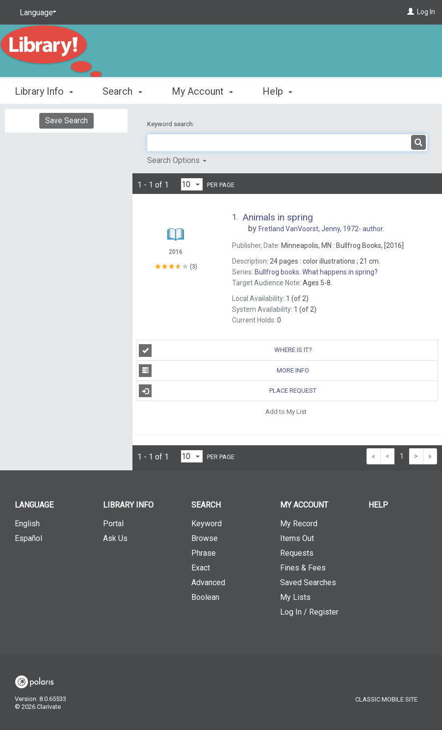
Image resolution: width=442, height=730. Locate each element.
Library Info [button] (44, 91)
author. (321, 229)
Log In (426, 12)
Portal (113, 523)
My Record (298, 523)
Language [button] (34, 505)
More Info (224, 370)
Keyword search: (171, 124)
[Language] (36, 13)
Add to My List (286, 411)
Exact (200, 567)
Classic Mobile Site (386, 699)
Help (378, 505)
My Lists (295, 597)
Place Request (227, 390)
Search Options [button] (177, 160)
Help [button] (277, 91)
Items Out (297, 538)
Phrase (203, 553)
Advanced (208, 582)
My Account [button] (202, 91)
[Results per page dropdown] (192, 184)
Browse (204, 538)
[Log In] (410, 12)
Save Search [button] (66, 120)
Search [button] (122, 91)
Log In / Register (309, 612)
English (27, 523)
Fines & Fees (303, 567)
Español (28, 538)
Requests (296, 553)
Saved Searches (308, 582)
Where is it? (225, 350)
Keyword (206, 523)
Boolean (205, 597)
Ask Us (115, 538)
